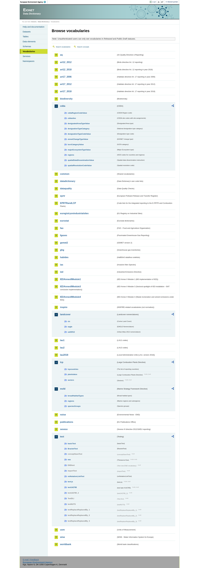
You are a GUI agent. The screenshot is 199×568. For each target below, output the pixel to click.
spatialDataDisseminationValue (81, 160)
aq (61, 55)
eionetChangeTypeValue (78, 139)
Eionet (33, 22)
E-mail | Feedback (31, 560)
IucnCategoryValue (76, 144)
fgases (63, 235)
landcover (65, 314)
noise (63, 414)
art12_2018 (66, 69)
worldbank (65, 544)
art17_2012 (66, 84)
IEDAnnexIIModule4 (70, 297)
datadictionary (67, 181)
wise (62, 537)
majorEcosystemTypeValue (79, 150)
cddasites (72, 118)
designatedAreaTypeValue (79, 123)
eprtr (62, 196)
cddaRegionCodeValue (77, 113)
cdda (62, 106)
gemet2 (64, 243)
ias (61, 265)
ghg (62, 250)
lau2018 (64, 355)
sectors (71, 380)
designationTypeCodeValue (79, 134)
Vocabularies (29, 51)
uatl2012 (71, 332)
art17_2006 (66, 77)
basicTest (72, 444)
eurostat (64, 221)
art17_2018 (66, 91)
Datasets (27, 32)
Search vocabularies (63, 47)
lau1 (62, 340)
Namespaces (28, 61)
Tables (26, 36)
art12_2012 (66, 62)
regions (71, 155)
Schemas (27, 46)
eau (69, 459)
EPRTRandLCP (68, 203)
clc (69, 321)
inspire (63, 307)
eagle (70, 327)
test (62, 436)
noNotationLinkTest (76, 476)
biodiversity (66, 99)
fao (61, 228)
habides (64, 257)
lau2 (62, 347)
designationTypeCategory (78, 129)
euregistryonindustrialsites (74, 213)
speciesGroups (74, 406)
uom (62, 530)
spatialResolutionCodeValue (80, 165)
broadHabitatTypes (76, 396)
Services (26, 56)
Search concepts (83, 47)
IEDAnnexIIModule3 (70, 286)
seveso (64, 429)
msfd (62, 389)
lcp (61, 362)
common (64, 174)
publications (66, 422)
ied (61, 272)
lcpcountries (73, 369)
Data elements (29, 41)
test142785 (72, 487)
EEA (34, 2)
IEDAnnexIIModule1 (70, 279)
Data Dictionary (43, 22)
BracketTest (73, 449)
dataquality (66, 188)
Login (154, 2)
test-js (70, 482)
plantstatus (72, 374)
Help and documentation (33, 27)
